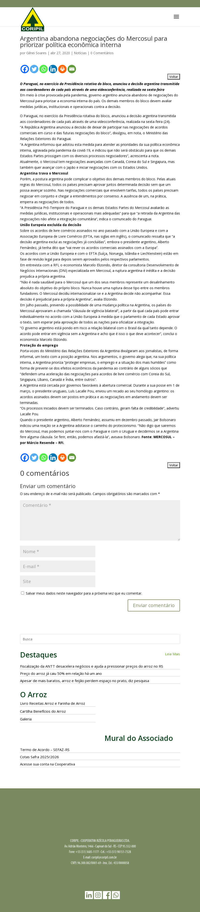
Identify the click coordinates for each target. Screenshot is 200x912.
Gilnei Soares (36, 53)
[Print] (62, 69)
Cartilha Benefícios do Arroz (43, 711)
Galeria (26, 719)
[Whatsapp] (43, 69)
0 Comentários (102, 53)
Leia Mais (172, 654)
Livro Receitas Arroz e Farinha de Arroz (52, 703)
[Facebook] (25, 69)
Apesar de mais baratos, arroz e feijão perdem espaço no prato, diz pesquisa (84, 680)
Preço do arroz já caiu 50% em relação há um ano (61, 673)
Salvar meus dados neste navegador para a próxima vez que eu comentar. (84, 593)
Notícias (80, 53)
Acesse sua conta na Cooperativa (47, 764)
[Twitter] (34, 69)
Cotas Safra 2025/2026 (39, 756)
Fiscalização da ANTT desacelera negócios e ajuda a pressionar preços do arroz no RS (91, 666)
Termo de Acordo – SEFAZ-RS (44, 749)
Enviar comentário (154, 605)
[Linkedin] (53, 69)
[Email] (72, 69)
